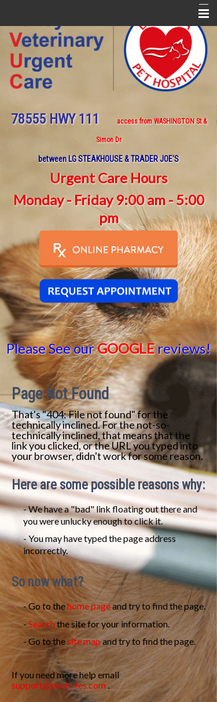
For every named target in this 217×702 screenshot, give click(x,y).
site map (84, 641)
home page (89, 605)
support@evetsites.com (59, 684)
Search (41, 623)
